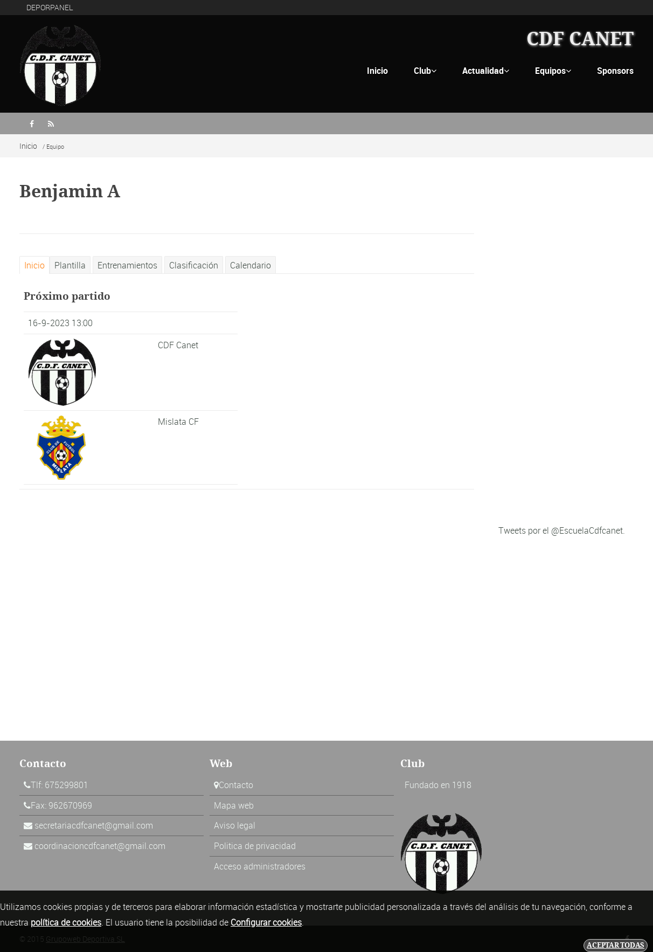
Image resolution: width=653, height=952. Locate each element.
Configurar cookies (266, 922)
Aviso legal (234, 825)
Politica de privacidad (255, 846)
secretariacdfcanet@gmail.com (93, 825)
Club (425, 71)
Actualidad (485, 71)
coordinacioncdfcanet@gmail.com (99, 846)
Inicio (377, 71)
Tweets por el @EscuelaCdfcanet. (561, 530)
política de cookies (66, 922)
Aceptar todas (615, 945)
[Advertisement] (566, 353)
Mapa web (234, 805)
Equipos (553, 71)
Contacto (236, 785)
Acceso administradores (259, 866)
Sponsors (615, 71)
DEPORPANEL (49, 7)
